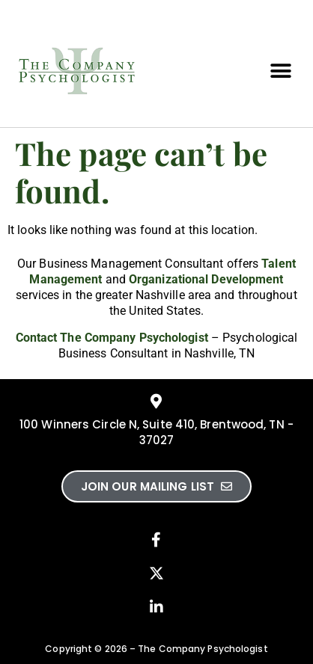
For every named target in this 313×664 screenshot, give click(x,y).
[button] (281, 71)
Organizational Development (206, 279)
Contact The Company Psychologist (112, 338)
